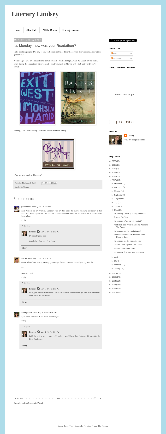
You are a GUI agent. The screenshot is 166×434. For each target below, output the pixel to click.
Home (17, 30)
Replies (27, 226)
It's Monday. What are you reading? (128, 221)
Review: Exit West (121, 217)
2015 (114, 277)
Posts (114, 53)
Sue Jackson (26, 258)
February (118, 264)
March (69, 64)
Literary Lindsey (35, 14)
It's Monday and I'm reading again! (127, 231)
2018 (114, 176)
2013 (114, 284)
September (118, 195)
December (118, 183)
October (117, 191)
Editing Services (70, 30)
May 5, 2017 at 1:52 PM (50, 232)
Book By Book (27, 273)
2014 (114, 281)
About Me (31, 30)
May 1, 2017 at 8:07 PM (47, 312)
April (116, 257)
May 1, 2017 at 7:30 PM (41, 207)
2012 (114, 288)
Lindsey (32, 232)
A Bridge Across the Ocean (74, 60)
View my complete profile (134, 140)
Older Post (97, 398)
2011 (114, 292)
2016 (114, 273)
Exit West (77, 64)
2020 (114, 169)
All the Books (49, 30)
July (116, 202)
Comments (116, 58)
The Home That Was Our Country (51, 130)
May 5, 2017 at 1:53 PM (50, 289)
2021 (114, 165)
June (116, 206)
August (117, 198)
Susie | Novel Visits (29, 312)
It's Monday (24, 187)
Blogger (105, 426)
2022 (114, 161)
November (118, 187)
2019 (114, 172)
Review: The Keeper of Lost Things (128, 244)
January (117, 268)
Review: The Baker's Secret (124, 248)
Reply (23, 220)
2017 (114, 180)
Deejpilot (87, 426)
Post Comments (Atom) (33, 403)
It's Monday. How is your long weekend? (130, 213)
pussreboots (26, 207)
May (116, 210)
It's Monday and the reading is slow (128, 241)
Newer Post (19, 398)
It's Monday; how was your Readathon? (129, 252)
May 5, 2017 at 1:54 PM (50, 332)
